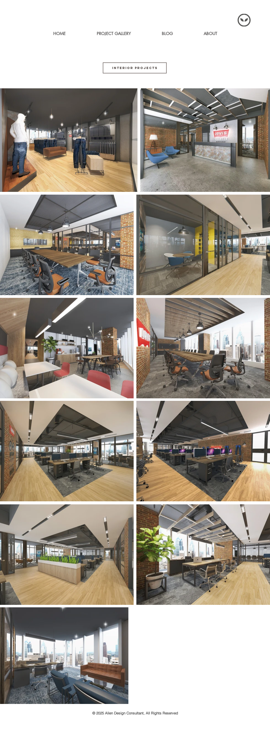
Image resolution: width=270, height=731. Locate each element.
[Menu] (244, 20)
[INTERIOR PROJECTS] (135, 67)
